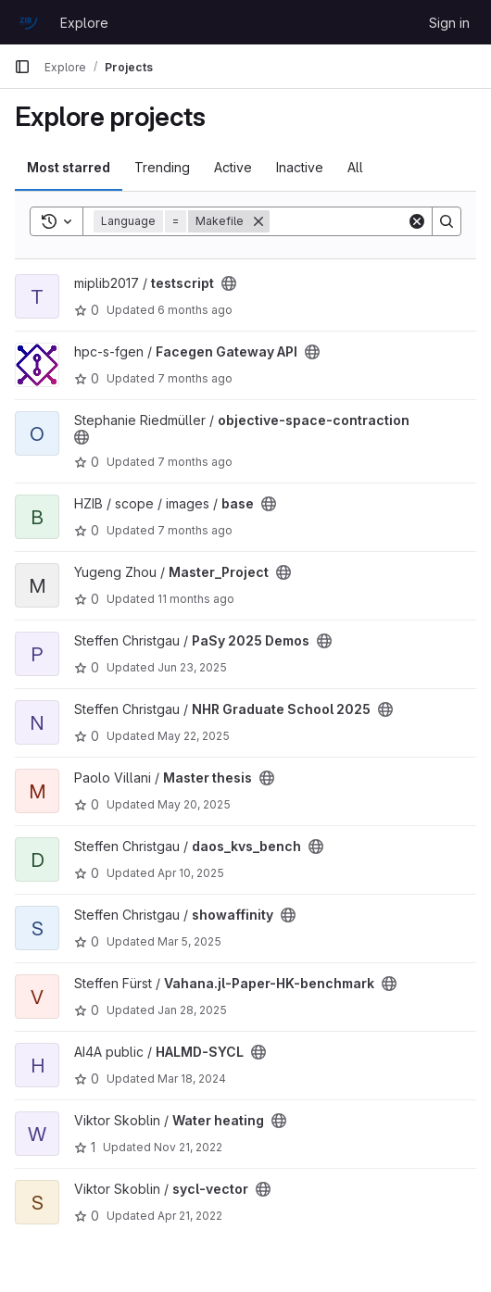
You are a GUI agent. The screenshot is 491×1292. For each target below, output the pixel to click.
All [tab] (355, 167)
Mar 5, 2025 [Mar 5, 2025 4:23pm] (189, 941)
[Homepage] (27, 22)
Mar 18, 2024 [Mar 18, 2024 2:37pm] (191, 1078)
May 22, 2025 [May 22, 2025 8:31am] (193, 736)
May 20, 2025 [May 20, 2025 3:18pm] (194, 804)
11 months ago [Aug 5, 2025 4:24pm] (195, 599)
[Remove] (258, 221)
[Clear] (417, 221)
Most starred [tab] (68, 167)
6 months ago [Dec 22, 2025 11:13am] (195, 310)
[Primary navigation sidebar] (22, 67)
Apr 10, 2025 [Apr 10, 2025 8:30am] (190, 873)
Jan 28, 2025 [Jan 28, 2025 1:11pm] (192, 1010)
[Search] (446, 221)
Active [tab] (233, 167)
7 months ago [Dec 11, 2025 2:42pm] (195, 378)
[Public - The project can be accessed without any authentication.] (228, 283)
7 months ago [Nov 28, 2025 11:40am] (195, 462)
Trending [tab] (162, 167)
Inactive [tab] (299, 167)
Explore (84, 23)
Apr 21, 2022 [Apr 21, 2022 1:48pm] (189, 1216)
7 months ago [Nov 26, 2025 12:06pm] (195, 530)
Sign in (449, 23)
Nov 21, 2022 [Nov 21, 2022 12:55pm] (188, 1147)
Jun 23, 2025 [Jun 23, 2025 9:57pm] (192, 667)
